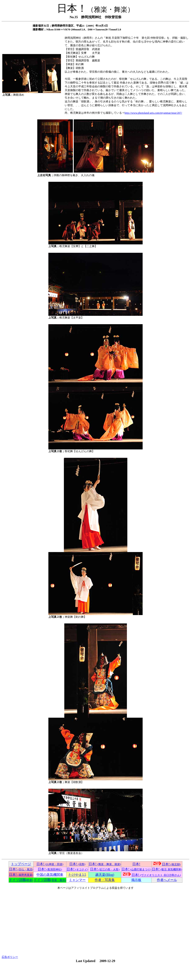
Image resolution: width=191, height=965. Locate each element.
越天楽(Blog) (104, 874)
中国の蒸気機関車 (49, 874)
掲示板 (136, 880)
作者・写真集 (105, 880)
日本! (49, 864)
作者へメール (167, 880)
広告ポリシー (10, 957)
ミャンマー (77, 880)
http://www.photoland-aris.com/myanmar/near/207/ (153, 112)
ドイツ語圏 (21, 880)
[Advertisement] (95, 922)
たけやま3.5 (77, 874)
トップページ (21, 864)
